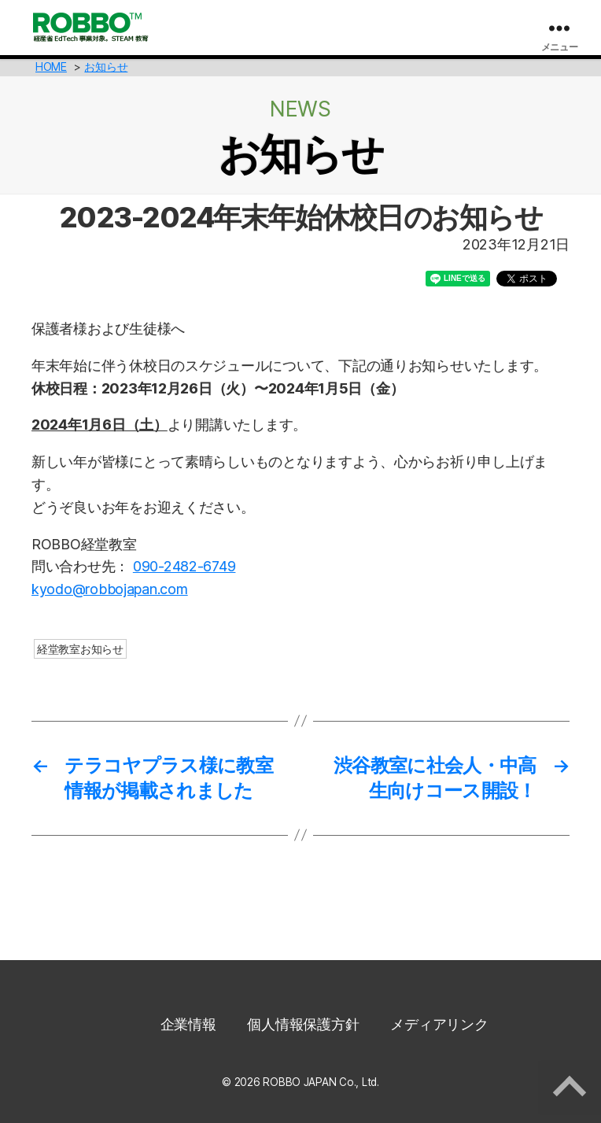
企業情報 (188, 1024)
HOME (51, 66)
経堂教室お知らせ (80, 649)
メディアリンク (439, 1024)
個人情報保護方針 (303, 1024)
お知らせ (105, 66)
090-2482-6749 (184, 566)
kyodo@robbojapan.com (109, 589)
